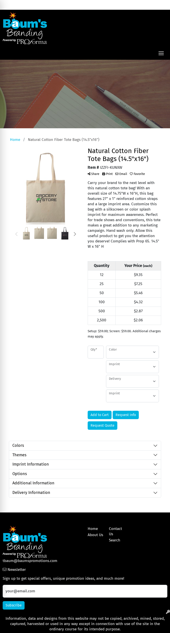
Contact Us (115, 531)
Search (119, 5)
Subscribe (14, 605)
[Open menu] (161, 53)
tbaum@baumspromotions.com (30, 560)
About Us (95, 535)
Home (93, 528)
